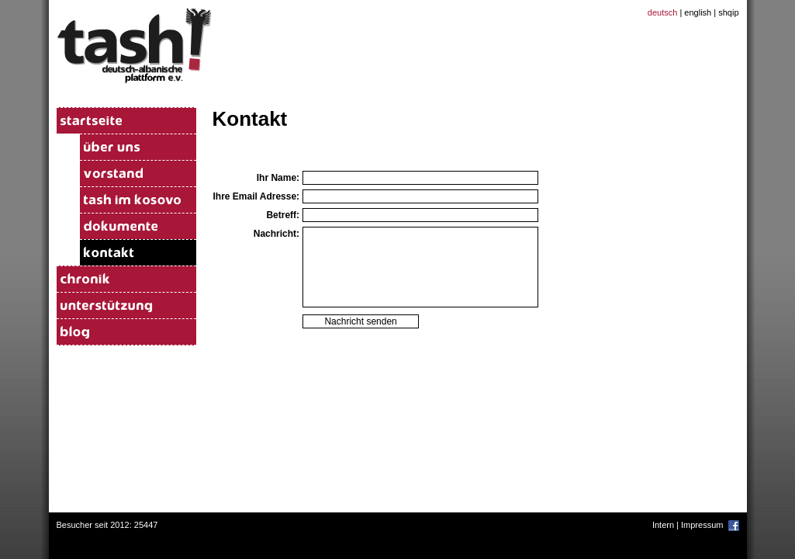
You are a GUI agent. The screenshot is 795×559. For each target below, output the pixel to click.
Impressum (702, 524)
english (697, 12)
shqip (728, 12)
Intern (663, 524)
